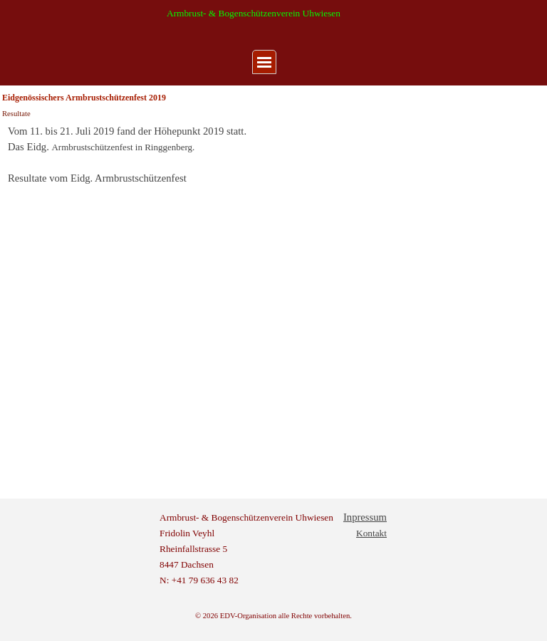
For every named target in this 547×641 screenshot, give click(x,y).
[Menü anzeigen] (264, 62)
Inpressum (365, 517)
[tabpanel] (273, 154)
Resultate (16, 114)
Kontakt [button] (371, 533)
